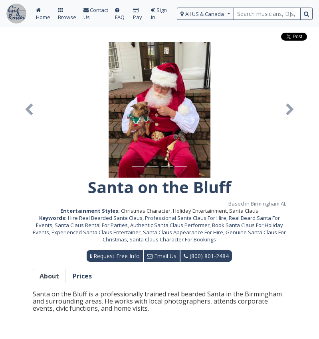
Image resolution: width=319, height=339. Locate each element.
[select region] (205, 14)
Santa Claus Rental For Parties (91, 225)
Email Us (161, 256)
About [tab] (49, 276)
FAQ (120, 14)
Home (43, 14)
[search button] (306, 14)
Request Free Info (115, 256)
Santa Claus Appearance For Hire (183, 232)
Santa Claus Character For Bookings (172, 239)
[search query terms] (267, 14)
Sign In (159, 13)
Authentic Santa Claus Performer (170, 225)
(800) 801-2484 (206, 256)
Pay (137, 14)
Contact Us (95, 13)
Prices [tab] (82, 276)
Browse (67, 14)
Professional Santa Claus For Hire (185, 217)
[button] (29, 110)
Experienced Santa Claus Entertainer (96, 232)
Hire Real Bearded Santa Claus (105, 217)
